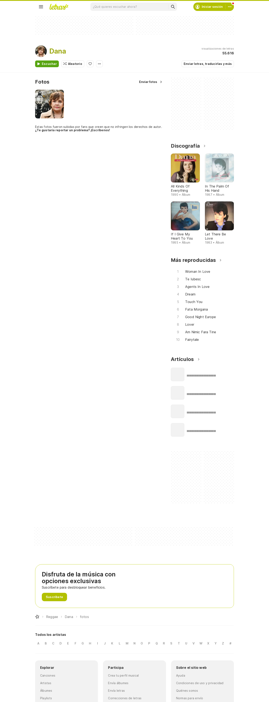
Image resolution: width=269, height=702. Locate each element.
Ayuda (180, 675)
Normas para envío (189, 698)
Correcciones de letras (124, 698)
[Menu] (41, 7)
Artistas (45, 683)
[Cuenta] (229, 7)
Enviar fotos (148, 82)
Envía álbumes (118, 683)
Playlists (46, 698)
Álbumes (46, 690)
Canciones (47, 675)
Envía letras (116, 690)
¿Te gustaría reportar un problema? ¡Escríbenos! (72, 130)
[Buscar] (173, 7)
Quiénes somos (187, 690)
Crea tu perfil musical (123, 675)
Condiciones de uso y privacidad (200, 683)
